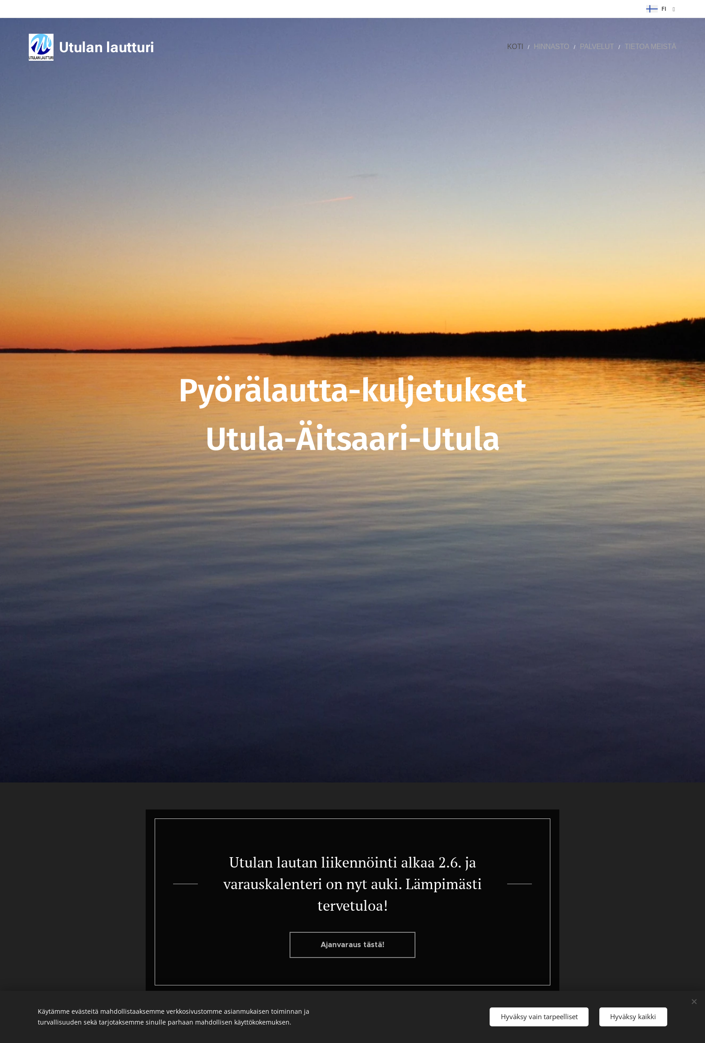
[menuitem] (534, 47)
